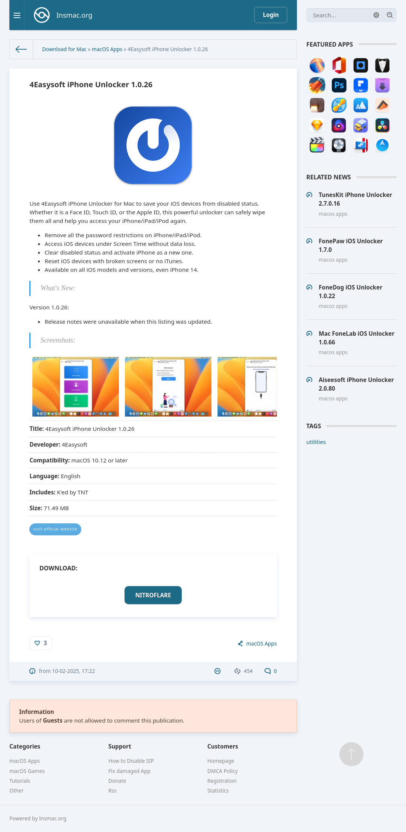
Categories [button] (24, 746)
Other (16, 790)
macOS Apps (107, 49)
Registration (222, 780)
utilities (316, 442)
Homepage (220, 760)
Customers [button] (222, 746)
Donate (117, 780)
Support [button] (119, 746)
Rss (112, 790)
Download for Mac (64, 49)
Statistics (218, 790)
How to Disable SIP (131, 760)
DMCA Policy (222, 770)
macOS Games (27, 770)
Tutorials (19, 780)
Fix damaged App (129, 770)
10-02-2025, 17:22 (73, 670)
